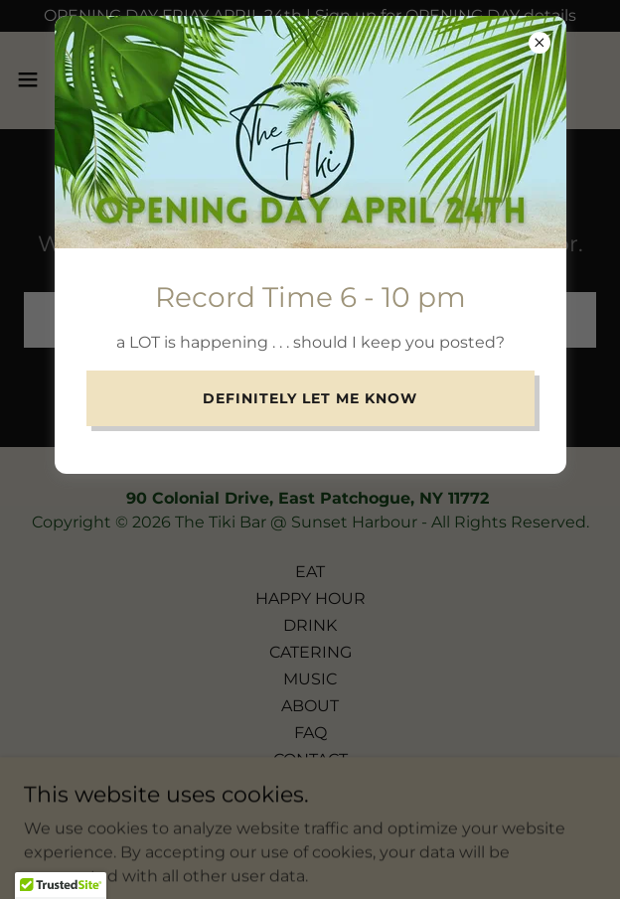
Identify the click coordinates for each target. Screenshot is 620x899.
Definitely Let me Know (310, 398)
